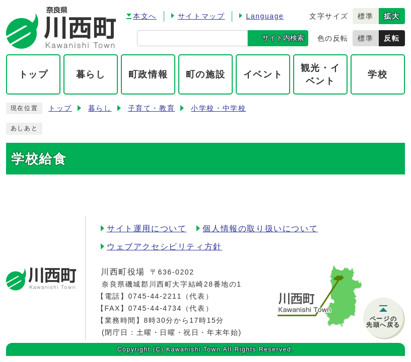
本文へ (145, 16)
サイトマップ (201, 16)
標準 (365, 16)
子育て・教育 (151, 108)
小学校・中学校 (218, 108)
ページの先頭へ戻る (383, 321)
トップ (60, 108)
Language (265, 16)
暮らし (100, 108)
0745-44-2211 (154, 296)
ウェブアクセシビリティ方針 (164, 246)
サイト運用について (146, 228)
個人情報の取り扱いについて (260, 228)
